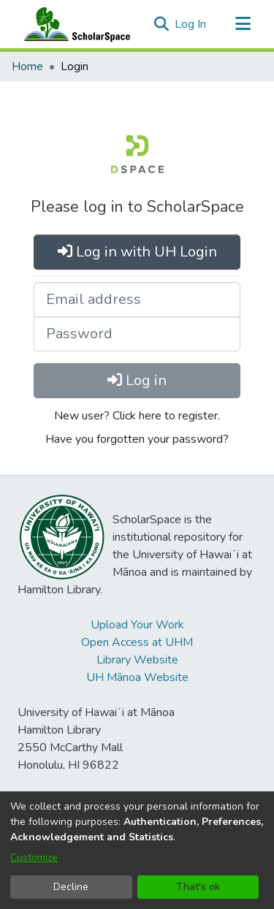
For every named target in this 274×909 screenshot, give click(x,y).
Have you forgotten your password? (137, 439)
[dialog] (137, 850)
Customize (34, 857)
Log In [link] (191, 24)
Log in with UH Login (137, 252)
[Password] (137, 333)
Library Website (137, 660)
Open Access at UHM (137, 642)
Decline (70, 887)
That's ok (198, 887)
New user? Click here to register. (137, 416)
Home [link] (27, 66)
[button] (161, 24)
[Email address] (137, 299)
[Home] (74, 24)
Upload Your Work (137, 625)
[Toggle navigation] (242, 24)
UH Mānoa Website (137, 677)
